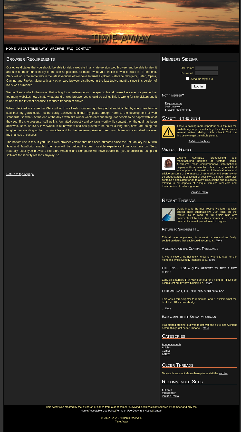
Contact (157, 410)
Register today (173, 103)
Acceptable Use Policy (102, 410)
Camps (166, 350)
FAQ (70, 48)
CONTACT (83, 48)
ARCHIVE (57, 48)
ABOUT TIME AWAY (33, 48)
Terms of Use (124, 410)
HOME (11, 48)
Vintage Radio (199, 192)
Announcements (172, 344)
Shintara (167, 389)
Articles (166, 347)
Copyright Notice (142, 410)
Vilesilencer (169, 392)
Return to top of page (20, 174)
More (219, 240)
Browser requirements (178, 109)
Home (84, 410)
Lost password (173, 106)
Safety (166, 353)
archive (223, 373)
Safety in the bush (199, 141)
